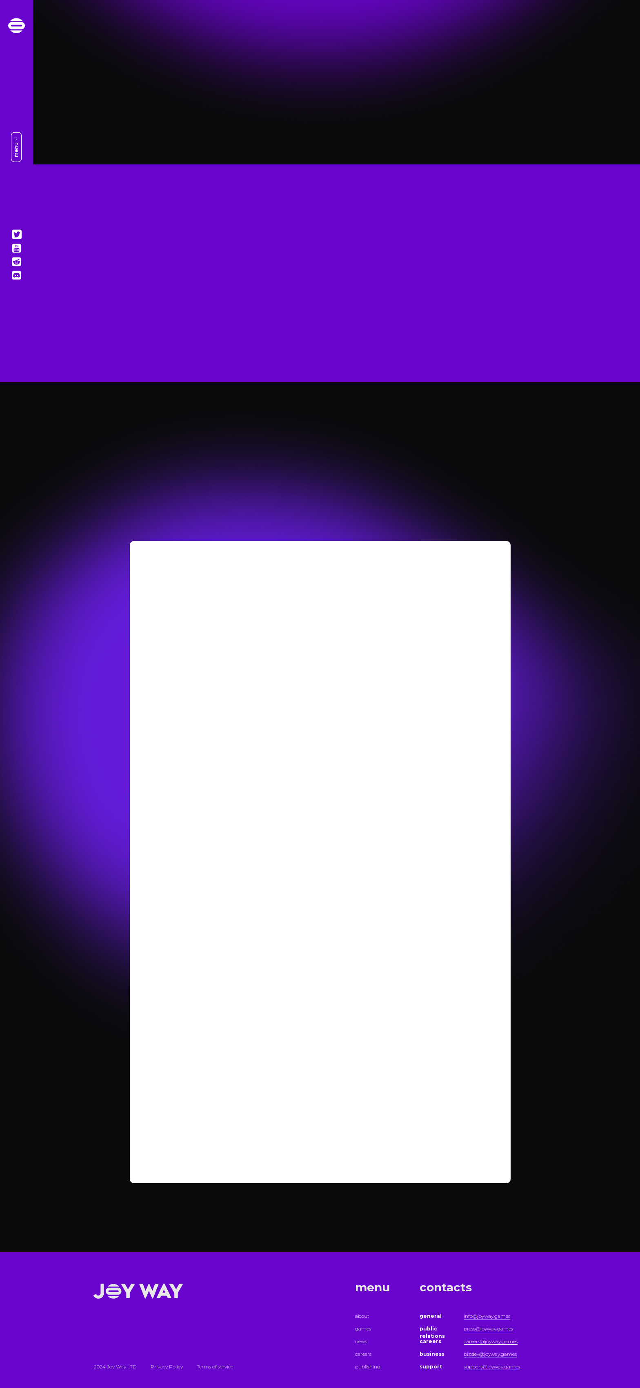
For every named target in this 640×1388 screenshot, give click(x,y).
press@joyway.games (488, 1329)
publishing (367, 1367)
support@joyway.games (492, 1367)
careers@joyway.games (491, 1341)
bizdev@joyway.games (490, 1354)
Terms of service (215, 1367)
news (361, 1341)
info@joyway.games (487, 1316)
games (363, 1329)
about (362, 1316)
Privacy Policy (167, 1367)
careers (363, 1354)
